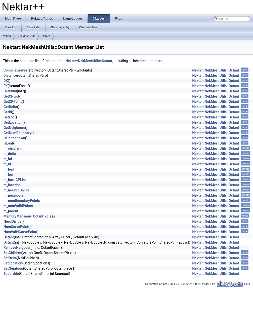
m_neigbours (13, 195)
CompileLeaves (15, 70)
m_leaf (8, 169)
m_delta (9, 154)
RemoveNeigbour (17, 248)
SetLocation (12, 263)
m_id (7, 164)
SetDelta (10, 258)
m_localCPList (14, 180)
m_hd (7, 159)
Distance (10, 75)
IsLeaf (8, 143)
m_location (12, 185)
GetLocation (12, 122)
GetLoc (9, 117)
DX (5, 81)
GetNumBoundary (17, 133)
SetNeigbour (13, 268)
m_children (12, 148)
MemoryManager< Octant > (24, 216)
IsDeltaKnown (14, 138)
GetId (7, 112)
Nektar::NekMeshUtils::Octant (88, 61)
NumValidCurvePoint (19, 232)
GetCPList (11, 96)
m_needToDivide (16, 190)
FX (5, 86)
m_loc (8, 175)
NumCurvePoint (15, 227)
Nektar (7, 36)
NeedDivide (12, 221)
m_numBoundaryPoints (21, 201)
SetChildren (12, 253)
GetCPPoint (12, 102)
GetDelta (10, 107)
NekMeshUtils (26, 36)
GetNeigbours (14, 128)
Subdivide (11, 274)
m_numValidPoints (18, 206)
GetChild (10, 91)
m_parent (10, 211)
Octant (46, 36)
